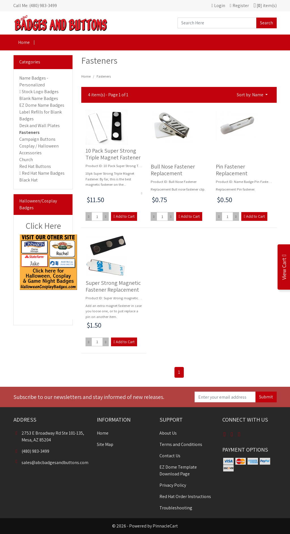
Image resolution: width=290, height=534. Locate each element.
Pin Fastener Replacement (232, 170)
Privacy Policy (172, 485)
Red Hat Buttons (35, 166)
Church (26, 160)
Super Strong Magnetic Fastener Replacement (113, 286)
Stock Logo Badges (40, 92)
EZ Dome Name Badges (41, 105)
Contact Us (169, 456)
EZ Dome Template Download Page (178, 470)
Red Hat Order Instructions (185, 496)
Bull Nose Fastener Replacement (173, 170)
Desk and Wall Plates (39, 126)
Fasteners (29, 132)
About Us (168, 433)
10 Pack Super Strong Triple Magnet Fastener (113, 154)
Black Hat (28, 180)
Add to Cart (124, 216)
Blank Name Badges (38, 98)
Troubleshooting (175, 508)
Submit (266, 397)
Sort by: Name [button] (250, 95)
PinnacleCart (165, 526)
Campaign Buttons (37, 139)
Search (266, 23)
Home (24, 42)
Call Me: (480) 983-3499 (35, 5)
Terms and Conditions (180, 444)
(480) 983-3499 (31, 451)
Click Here (43, 225)
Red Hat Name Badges (43, 173)
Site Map (105, 444)
